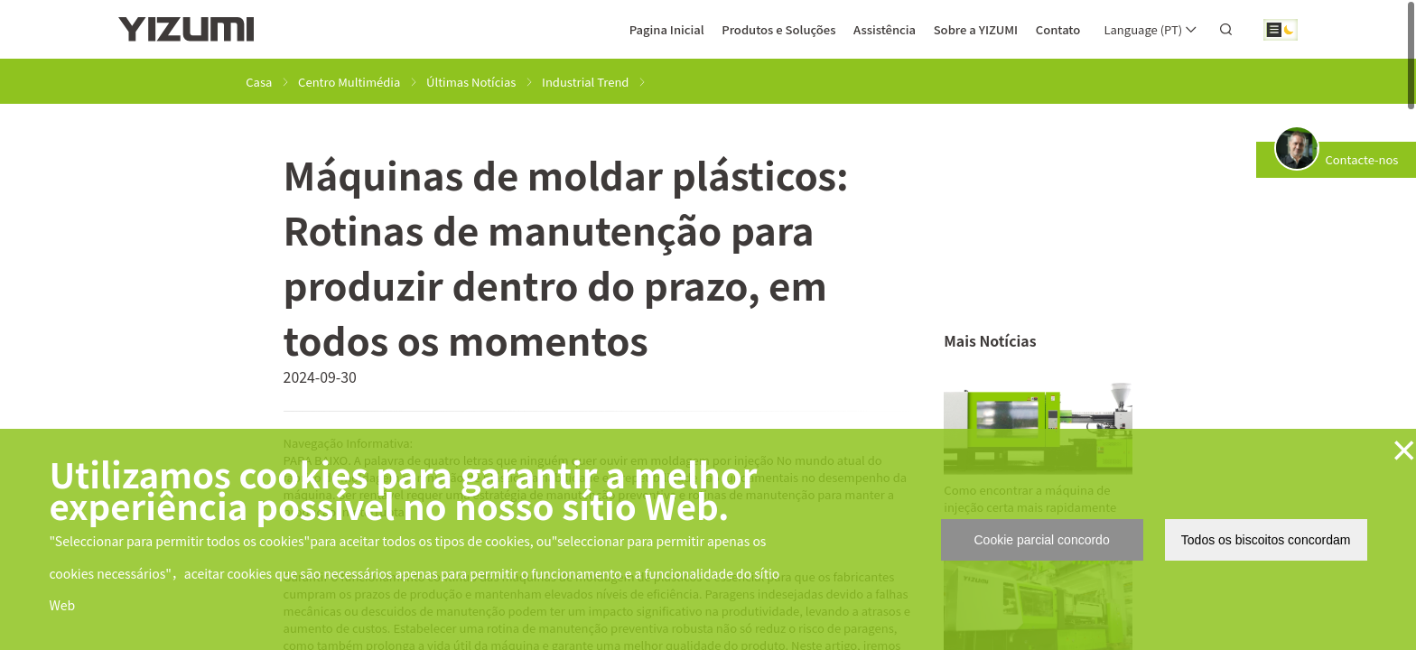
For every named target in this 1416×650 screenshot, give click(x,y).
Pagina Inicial (666, 29)
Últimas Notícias (471, 81)
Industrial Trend (585, 81)
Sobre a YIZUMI (976, 29)
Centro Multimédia (349, 81)
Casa (259, 81)
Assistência (884, 29)
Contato (1058, 29)
